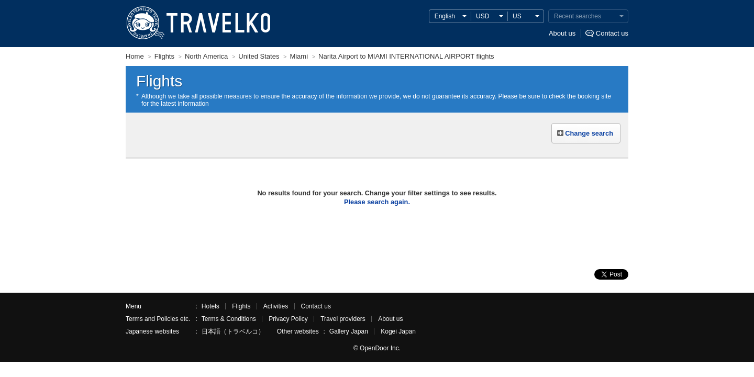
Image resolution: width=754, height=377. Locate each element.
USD (482, 16)
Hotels (210, 306)
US (517, 16)
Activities (275, 306)
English (445, 16)
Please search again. (377, 202)
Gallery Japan (348, 331)
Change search (589, 133)
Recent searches (577, 16)
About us (562, 33)
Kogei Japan (398, 331)
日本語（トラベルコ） (233, 331)
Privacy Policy (288, 319)
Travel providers (342, 319)
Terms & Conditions (229, 319)
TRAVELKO (145, 23)
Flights (241, 306)
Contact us (612, 33)
